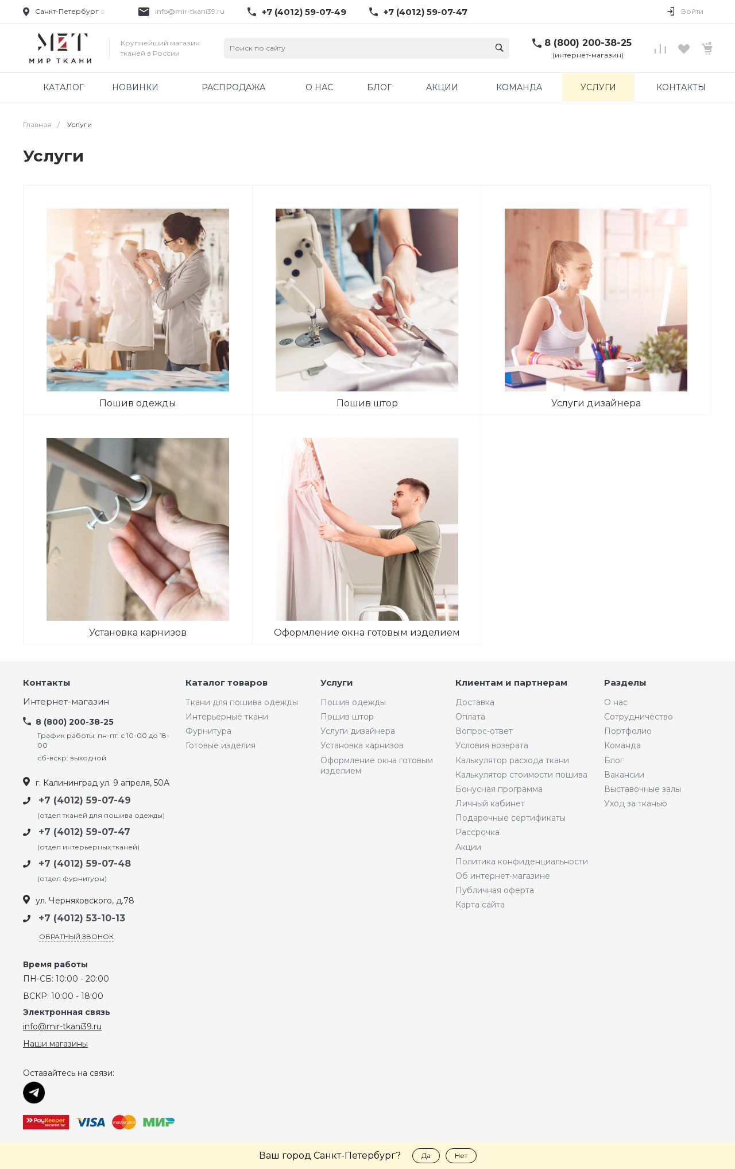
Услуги (336, 683)
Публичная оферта (494, 890)
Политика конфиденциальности (521, 861)
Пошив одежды (353, 702)
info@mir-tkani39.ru (190, 11)
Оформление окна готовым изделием (376, 765)
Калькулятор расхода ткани (512, 760)
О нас (616, 702)
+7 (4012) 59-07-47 (425, 12)
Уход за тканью (635, 803)
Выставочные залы (642, 789)
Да (426, 1155)
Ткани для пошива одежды (241, 702)
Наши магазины (55, 1044)
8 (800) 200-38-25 (588, 42)
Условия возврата (491, 745)
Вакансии (624, 775)
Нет (461, 1155)
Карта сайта (480, 904)
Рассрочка (477, 832)
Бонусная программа (499, 789)
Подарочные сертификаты (510, 818)
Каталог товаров (226, 683)
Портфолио (628, 731)
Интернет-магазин (66, 702)
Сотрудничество (638, 717)
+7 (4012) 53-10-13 (81, 918)
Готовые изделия (220, 745)
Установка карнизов (362, 745)
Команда (622, 745)
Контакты (47, 683)
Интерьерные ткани (226, 717)
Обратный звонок (76, 936)
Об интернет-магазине (502, 876)
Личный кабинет (490, 803)
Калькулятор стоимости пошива (521, 775)
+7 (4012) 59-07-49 (304, 12)
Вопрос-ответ (484, 731)
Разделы (625, 683)
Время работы (55, 965)
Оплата (470, 717)
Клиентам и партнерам (511, 683)
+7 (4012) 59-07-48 (84, 863)
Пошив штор (347, 717)
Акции (468, 847)
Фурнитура (208, 731)
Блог (614, 760)
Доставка (474, 702)
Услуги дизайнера (357, 731)
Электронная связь (66, 1012)
